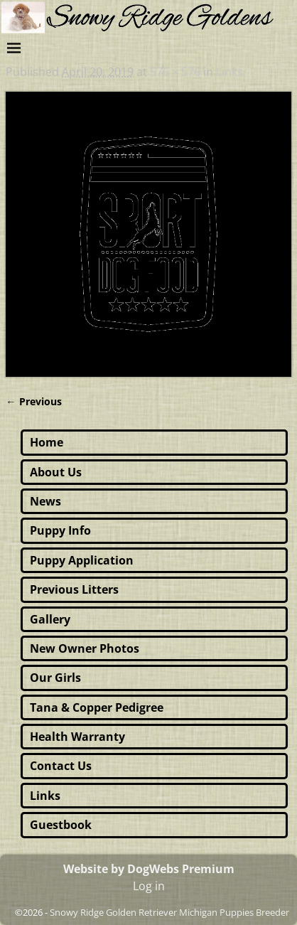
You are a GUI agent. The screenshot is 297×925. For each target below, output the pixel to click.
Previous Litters (74, 589)
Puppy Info (60, 530)
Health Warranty (77, 736)
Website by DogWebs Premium (148, 869)
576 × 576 (175, 72)
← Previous (33, 401)
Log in (149, 886)
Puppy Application (82, 560)
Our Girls (55, 677)
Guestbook (61, 825)
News (45, 501)
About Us (56, 472)
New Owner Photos (84, 648)
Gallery (50, 619)
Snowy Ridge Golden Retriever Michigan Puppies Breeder (169, 912)
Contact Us (61, 766)
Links (229, 72)
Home (46, 442)
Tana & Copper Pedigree (96, 707)
